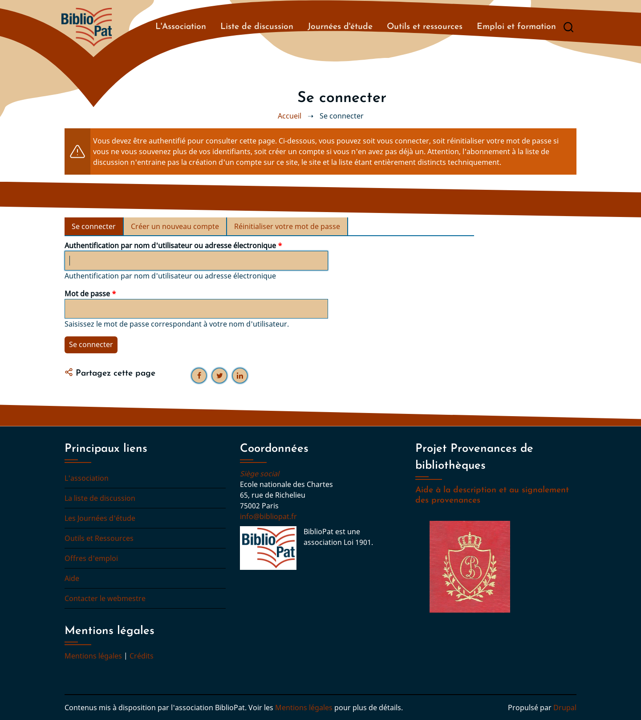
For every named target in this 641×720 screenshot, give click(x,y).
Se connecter (98, 228)
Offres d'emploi (91, 558)
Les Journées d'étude (100, 518)
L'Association (180, 27)
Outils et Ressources (99, 538)
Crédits (142, 656)
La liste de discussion (100, 498)
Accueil (289, 116)
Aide (72, 578)
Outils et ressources (424, 27)
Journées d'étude (340, 27)
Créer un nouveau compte (175, 226)
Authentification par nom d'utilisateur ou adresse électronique (170, 245)
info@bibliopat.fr (268, 516)
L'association (87, 478)
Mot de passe (87, 294)
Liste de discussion (256, 27)
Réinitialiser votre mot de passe (287, 226)
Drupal (564, 707)
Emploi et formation (516, 27)
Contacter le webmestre (105, 598)
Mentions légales (93, 656)
